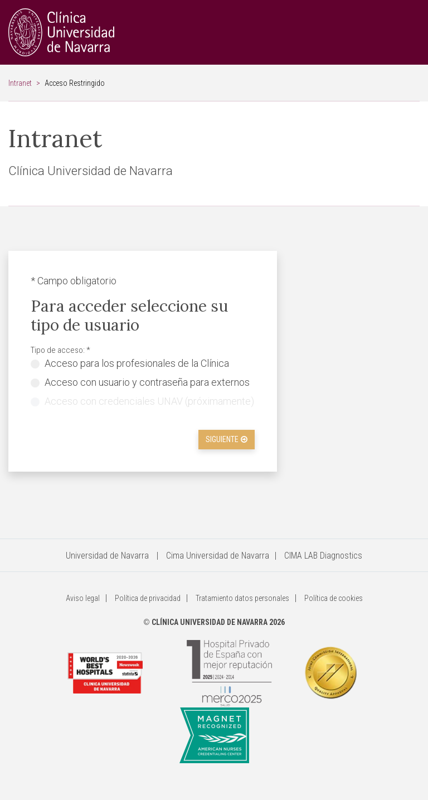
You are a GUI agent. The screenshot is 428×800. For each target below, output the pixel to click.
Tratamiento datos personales (242, 598)
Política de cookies (333, 598)
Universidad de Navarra (107, 555)
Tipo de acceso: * (60, 350)
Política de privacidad (148, 598)
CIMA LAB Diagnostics (323, 555)
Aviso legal (83, 598)
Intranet (20, 83)
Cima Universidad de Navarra (217, 555)
